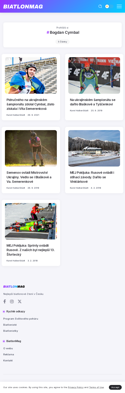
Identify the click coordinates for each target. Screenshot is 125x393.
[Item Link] (31, 75)
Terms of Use (96, 387)
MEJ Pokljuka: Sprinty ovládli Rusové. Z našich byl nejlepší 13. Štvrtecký (31, 250)
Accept (115, 387)
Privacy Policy (75, 387)
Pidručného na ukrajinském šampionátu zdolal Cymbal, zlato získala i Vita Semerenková (30, 104)
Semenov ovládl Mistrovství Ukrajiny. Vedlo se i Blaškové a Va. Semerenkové (29, 177)
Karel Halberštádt (16, 115)
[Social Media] (4, 301)
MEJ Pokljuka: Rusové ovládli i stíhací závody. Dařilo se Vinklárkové (92, 177)
